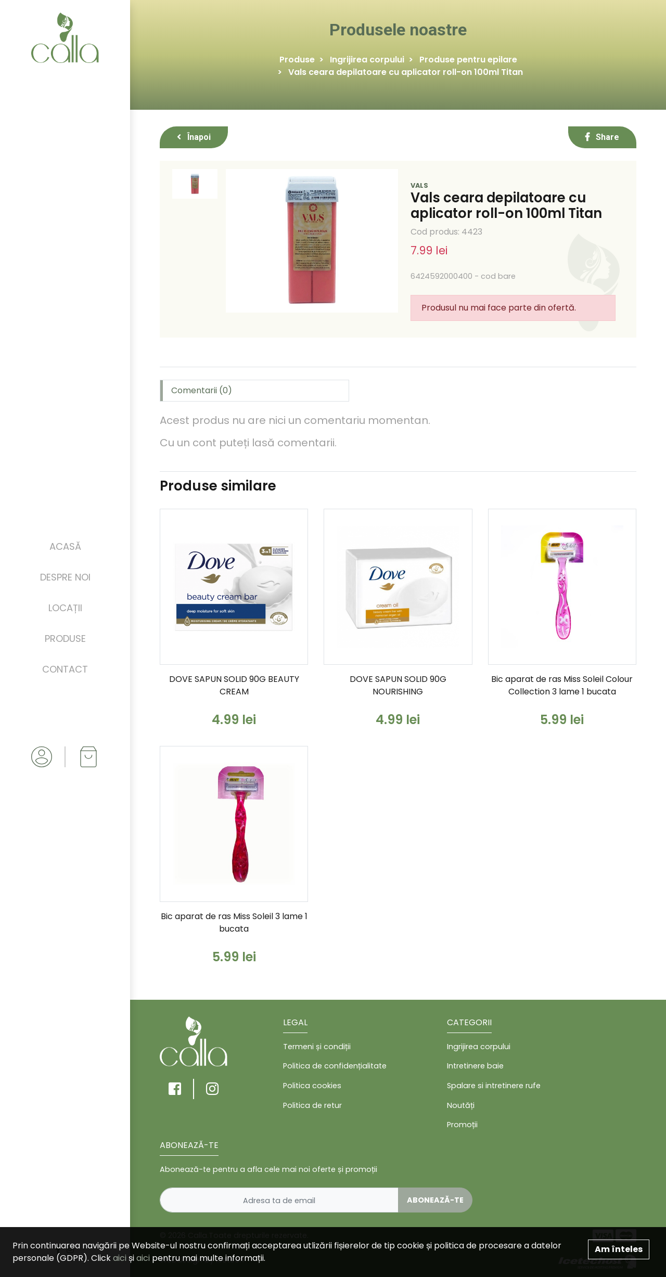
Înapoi (194, 137)
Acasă (65, 546)
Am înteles (619, 1249)
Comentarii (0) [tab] (201, 390)
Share (602, 137)
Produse (65, 638)
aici (119, 1258)
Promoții (462, 1124)
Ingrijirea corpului (367, 60)
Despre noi (65, 577)
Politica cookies (312, 1085)
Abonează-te (435, 1200)
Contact (65, 669)
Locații (65, 607)
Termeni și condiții (317, 1046)
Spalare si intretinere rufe (494, 1085)
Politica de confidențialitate (335, 1066)
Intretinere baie (475, 1066)
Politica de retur (312, 1105)
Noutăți (461, 1105)
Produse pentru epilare (468, 60)
